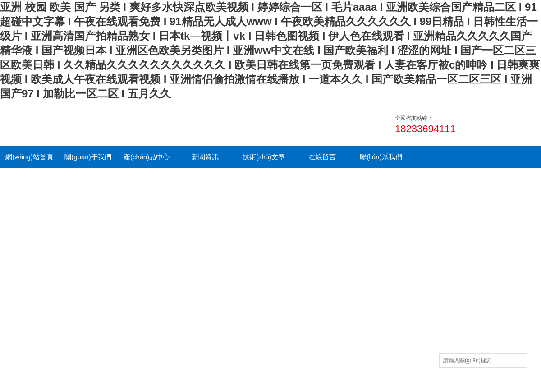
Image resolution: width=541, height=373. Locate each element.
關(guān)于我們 (87, 157)
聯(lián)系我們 (381, 157)
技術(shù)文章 (264, 157)
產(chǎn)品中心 (147, 157)
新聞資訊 (205, 157)
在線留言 (322, 157)
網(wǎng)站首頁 (29, 157)
